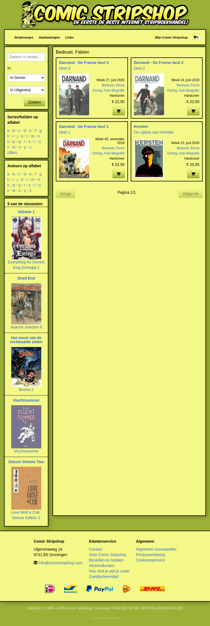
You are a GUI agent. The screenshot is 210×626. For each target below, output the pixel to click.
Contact (95, 549)
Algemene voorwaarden (156, 549)
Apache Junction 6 (26, 327)
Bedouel (108, 85)
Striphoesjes (23, 37)
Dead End (26, 278)
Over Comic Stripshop (107, 554)
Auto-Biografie (114, 90)
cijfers (12, 152)
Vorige (65, 194)
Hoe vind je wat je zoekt (109, 571)
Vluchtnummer (26, 400)
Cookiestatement (150, 560)
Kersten (141, 126)
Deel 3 (64, 68)
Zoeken (34, 102)
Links (69, 37)
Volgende (191, 194)
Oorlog (97, 90)
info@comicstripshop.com (61, 563)
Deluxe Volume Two (26, 462)
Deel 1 (64, 132)
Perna (120, 85)
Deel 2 (139, 68)
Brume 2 (26, 389)
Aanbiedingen (49, 37)
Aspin (115, 618)
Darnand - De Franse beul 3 (84, 62)
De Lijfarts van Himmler (154, 132)
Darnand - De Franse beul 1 (84, 126)
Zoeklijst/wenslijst (103, 576)
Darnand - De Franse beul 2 (158, 62)
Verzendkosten (101, 565)
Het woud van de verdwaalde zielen (26, 340)
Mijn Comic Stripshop (171, 37)
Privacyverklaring (150, 554)
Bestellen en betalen (106, 560)
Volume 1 (26, 212)
